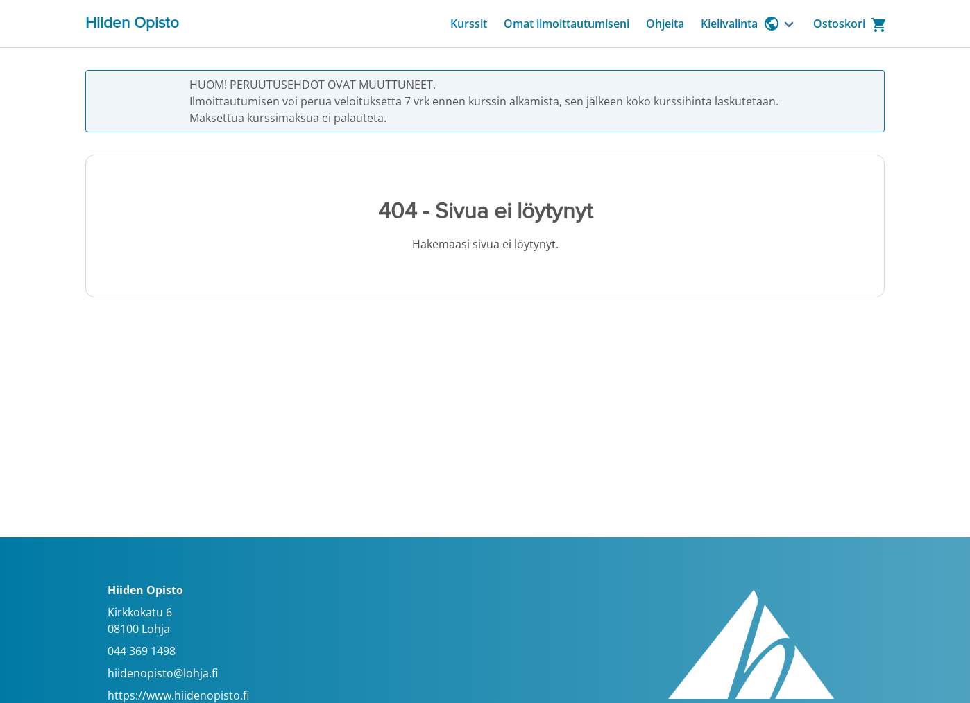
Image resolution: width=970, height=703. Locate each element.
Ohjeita (665, 23)
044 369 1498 (142, 651)
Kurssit (468, 23)
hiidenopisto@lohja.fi (163, 673)
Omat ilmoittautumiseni (566, 23)
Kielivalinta (740, 23)
